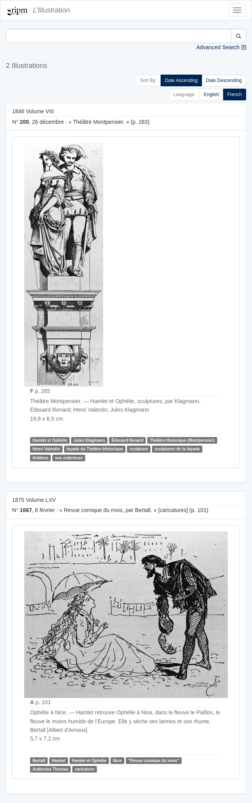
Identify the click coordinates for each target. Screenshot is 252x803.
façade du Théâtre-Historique (94, 448)
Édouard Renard (128, 440)
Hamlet (58, 760)
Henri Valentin (46, 448)
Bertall (38, 760)
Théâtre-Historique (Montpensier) (182, 440)
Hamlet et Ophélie (49, 440)
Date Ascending (181, 80)
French (234, 94)
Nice (117, 760)
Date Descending (224, 80)
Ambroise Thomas (50, 769)
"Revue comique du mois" (153, 760)
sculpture (139, 448)
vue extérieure (69, 457)
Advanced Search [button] (217, 47)
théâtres (40, 457)
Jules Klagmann (89, 440)
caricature (84, 769)
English (211, 94)
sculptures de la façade (177, 448)
